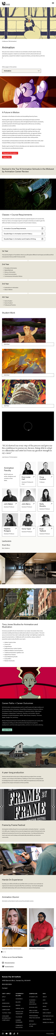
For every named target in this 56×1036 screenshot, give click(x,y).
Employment (47, 1013)
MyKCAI (31, 1021)
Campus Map (6, 1009)
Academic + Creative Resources (32, 1002)
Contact (4, 988)
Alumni (45, 1003)
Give (44, 1000)
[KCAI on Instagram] (3, 1034)
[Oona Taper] (28, 524)
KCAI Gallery (33, 1007)
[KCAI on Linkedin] (10, 1034)
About (45, 997)
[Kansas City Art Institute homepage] (6, 3)
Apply (4, 997)
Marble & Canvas (48, 1022)
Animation (7, 71)
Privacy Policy (50, 1033)
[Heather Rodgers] (10, 524)
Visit (3, 1000)
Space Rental (47, 1019)
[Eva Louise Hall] (28, 474)
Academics (19, 999)
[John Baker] (10, 500)
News (44, 1006)
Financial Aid (6, 1006)
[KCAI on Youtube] (6, 1034)
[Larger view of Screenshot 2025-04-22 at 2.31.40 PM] (24, 392)
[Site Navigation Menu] (53, 3)
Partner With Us (48, 1016)
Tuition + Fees (6, 1013)
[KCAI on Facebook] (17, 1034)
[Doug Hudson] (46, 474)
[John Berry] (28, 500)
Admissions (5, 1003)
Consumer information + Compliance (6, 1018)
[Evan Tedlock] (46, 524)
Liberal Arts (20, 1008)
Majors (18, 1002)
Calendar (19, 1017)
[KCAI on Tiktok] (14, 1034)
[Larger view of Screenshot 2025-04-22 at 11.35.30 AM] (24, 330)
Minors (18, 1005)
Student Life (33, 997)
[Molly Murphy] (46, 500)
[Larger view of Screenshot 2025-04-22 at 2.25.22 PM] (24, 361)
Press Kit (46, 1009)
